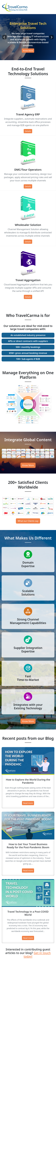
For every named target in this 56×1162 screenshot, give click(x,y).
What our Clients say (28, 520)
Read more (28, 803)
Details (28, 131)
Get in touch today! (37, 954)
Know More (28, 50)
